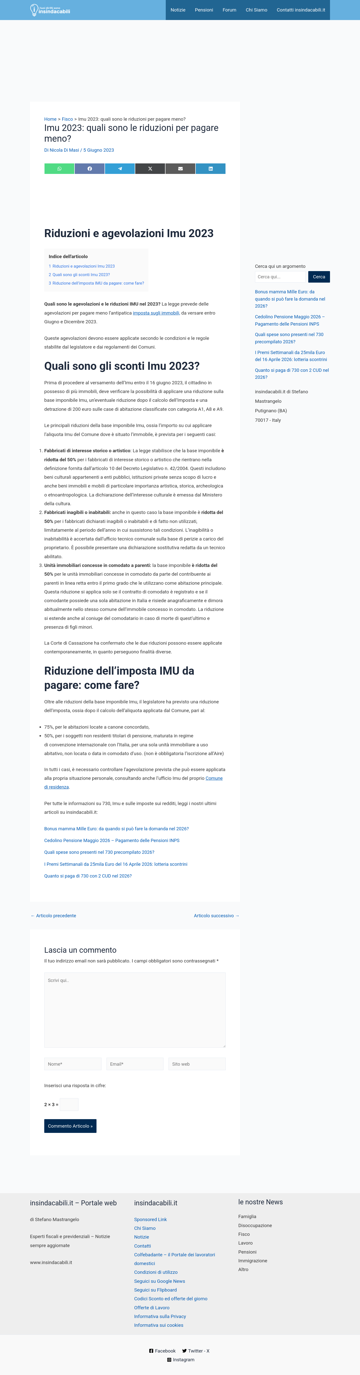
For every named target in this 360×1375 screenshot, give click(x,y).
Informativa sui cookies (159, 1325)
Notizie (177, 10)
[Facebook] (162, 1351)
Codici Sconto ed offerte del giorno (171, 1299)
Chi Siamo (256, 10)
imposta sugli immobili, (157, 313)
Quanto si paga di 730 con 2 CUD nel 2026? (89, 876)
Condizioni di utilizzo (156, 1272)
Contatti (142, 1246)
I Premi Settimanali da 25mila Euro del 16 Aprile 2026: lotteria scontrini (118, 864)
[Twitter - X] (196, 1351)
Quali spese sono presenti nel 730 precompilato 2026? (101, 852)
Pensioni (204, 10)
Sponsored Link (150, 1219)
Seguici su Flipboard (155, 1290)
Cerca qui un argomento (280, 266)
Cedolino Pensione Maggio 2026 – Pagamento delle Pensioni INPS (114, 840)
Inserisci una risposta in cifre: (75, 1089)
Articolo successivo (216, 915)
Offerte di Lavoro (152, 1308)
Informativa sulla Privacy (160, 1316)
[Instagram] (180, 1359)
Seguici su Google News (159, 1281)
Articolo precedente (54, 915)
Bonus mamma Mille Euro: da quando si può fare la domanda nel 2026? (119, 829)
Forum (229, 10)
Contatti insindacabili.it (301, 10)
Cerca (319, 277)
